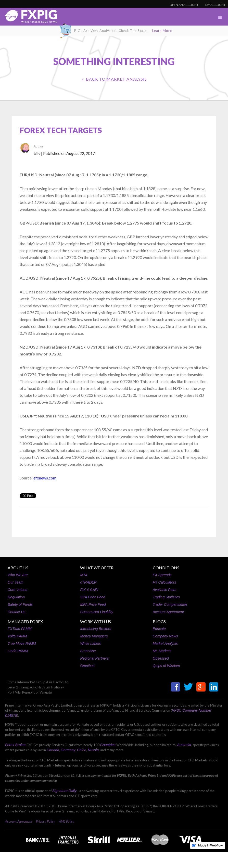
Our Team (15, 582)
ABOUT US (18, 567)
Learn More (162, 31)
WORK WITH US (95, 621)
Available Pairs (164, 590)
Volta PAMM (17, 636)
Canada (53, 750)
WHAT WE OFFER (96, 567)
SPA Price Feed (92, 597)
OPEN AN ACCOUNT (184, 5)
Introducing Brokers (95, 629)
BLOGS (159, 621)
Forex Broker (15, 745)
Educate (159, 629)
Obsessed (161, 658)
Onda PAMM (18, 651)
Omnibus (87, 666)
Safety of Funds (20, 604)
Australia (184, 745)
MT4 (83, 575)
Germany (68, 750)
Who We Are (18, 575)
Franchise (88, 651)
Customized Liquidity (96, 612)
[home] (28, 18)
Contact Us (16, 612)
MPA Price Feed (93, 604)
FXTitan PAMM (20, 629)
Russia (93, 750)
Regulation (16, 597)
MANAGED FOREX (25, 621)
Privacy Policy (45, 821)
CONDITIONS (166, 567)
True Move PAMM (22, 643)
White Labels (90, 643)
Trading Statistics (166, 597)
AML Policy (66, 821)
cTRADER (88, 582)
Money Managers (94, 636)
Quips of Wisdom (166, 666)
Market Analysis (165, 643)
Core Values (17, 590)
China (81, 750)
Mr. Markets (162, 651)
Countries (108, 745)
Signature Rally (64, 791)
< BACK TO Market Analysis (114, 79)
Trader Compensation (170, 604)
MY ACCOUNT (215, 5)
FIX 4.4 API (89, 590)
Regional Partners (94, 658)
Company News (165, 636)
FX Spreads (162, 575)
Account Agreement (168, 612)
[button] (220, 17)
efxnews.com (44, 477)
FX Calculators (164, 582)
